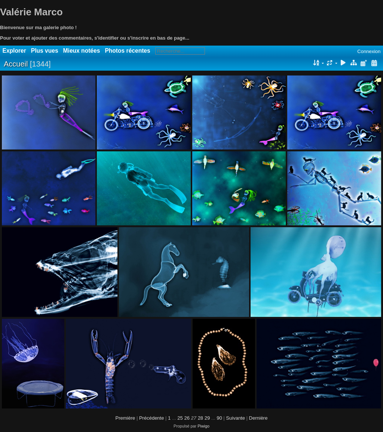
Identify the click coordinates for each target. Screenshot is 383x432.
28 (200, 418)
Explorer (14, 50)
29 (207, 418)
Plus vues (44, 50)
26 (186, 418)
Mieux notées (81, 50)
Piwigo (203, 426)
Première (125, 418)
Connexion (368, 51)
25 (180, 418)
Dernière (258, 418)
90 (219, 418)
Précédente (151, 418)
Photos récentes (127, 50)
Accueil (16, 64)
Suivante (235, 418)
